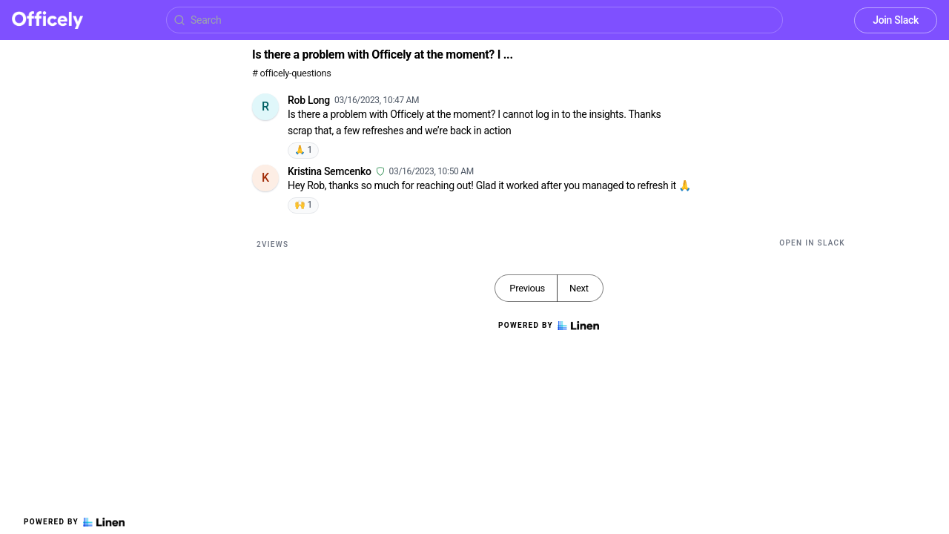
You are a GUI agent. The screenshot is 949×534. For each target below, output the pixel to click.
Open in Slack (812, 243)
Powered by (74, 522)
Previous (527, 288)
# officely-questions (291, 73)
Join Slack (896, 20)
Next (579, 288)
